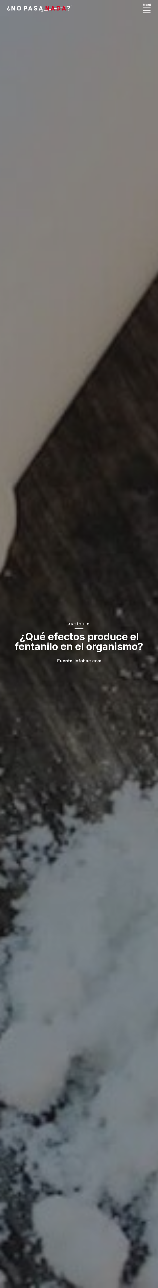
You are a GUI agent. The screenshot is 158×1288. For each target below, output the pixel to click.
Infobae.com (88, 660)
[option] (79, 644)
